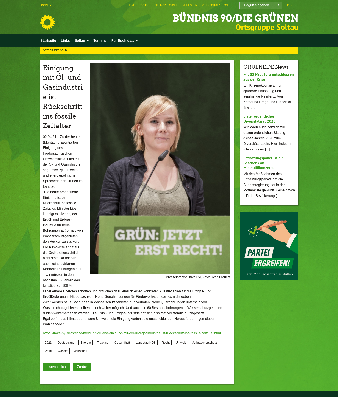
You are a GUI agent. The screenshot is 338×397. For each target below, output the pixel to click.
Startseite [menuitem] (48, 40)
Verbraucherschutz (204, 342)
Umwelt (181, 342)
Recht (166, 342)
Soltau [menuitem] (80, 40)
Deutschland (66, 342)
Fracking (102, 342)
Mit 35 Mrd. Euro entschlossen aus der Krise (268, 77)
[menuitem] (132, 5)
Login (44, 5)
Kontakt (145, 5)
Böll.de (228, 5)
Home (132, 5)
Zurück (82, 367)
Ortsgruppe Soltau (56, 50)
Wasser (63, 351)
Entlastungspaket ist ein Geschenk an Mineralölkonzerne (263, 162)
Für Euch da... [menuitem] (122, 40)
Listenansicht (57, 367)
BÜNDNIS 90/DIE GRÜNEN (235, 18)
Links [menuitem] (289, 5)
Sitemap (160, 5)
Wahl (48, 351)
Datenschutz (210, 5)
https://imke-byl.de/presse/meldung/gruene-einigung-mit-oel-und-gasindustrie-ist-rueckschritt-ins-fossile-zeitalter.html (132, 333)
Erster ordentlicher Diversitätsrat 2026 (259, 119)
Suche (173, 5)
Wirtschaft (80, 351)
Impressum (189, 5)
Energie (85, 342)
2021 (48, 342)
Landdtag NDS (146, 342)
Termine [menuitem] (100, 40)
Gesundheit (122, 342)
